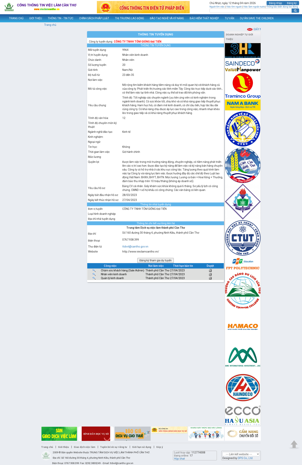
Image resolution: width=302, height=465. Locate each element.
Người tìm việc (217, 6)
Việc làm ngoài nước (254, 6)
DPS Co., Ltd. (245, 458)
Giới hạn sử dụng (141, 447)
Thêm (294, 18)
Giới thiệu (63, 447)
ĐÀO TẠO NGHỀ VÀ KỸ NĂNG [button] (167, 18)
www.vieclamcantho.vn (3, 18)
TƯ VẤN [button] (229, 18)
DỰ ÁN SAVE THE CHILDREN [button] (256, 18)
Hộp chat (179, 458)
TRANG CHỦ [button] (16, 18)
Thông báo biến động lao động (282, 6)
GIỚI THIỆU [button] (35, 18)
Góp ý (159, 447)
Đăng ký (292, 3)
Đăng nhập (275, 3)
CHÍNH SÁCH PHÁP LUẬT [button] (94, 18)
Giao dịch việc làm (84, 447)
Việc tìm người (234, 6)
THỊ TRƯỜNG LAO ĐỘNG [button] (129, 18)
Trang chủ (50, 24)
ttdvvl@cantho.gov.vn (135, 246)
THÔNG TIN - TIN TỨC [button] (60, 18)
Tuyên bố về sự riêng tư (113, 447)
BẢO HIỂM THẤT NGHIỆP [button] (204, 18)
